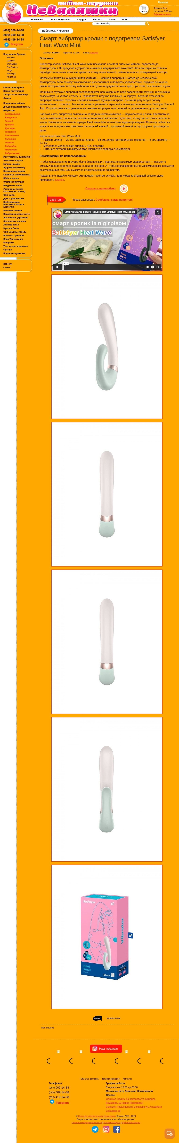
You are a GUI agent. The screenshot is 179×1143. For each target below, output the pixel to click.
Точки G (9, 121)
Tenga (9, 70)
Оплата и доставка (60, 19)
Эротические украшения (15, 217)
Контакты (97, 19)
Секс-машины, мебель (14, 232)
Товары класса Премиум (15, 94)
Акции (112, 19)
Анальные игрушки (13, 160)
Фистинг (7, 250)
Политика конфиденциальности (87, 1122)
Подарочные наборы (14, 103)
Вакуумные (11, 117)
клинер (59, 179)
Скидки (7, 98)
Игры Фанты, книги (13, 239)
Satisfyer (94, 53)
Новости (7, 264)
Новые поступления (13, 91)
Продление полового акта (16, 214)
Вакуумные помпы (12, 185)
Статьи (7, 267)
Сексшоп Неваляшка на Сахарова (125, 1106)
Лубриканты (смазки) (14, 167)
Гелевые (9, 142)
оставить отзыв (113, 1018)
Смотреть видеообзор (101, 188)
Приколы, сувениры (13, 235)
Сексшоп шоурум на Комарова (123, 1099)
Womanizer (12, 64)
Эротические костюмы (14, 221)
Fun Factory (12, 67)
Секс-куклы (9, 195)
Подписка (163, 2)
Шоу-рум (81, 19)
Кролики (9, 125)
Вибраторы (9, 110)
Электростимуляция (13, 182)
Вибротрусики (12, 153)
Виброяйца (11, 146)
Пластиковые (12, 135)
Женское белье (11, 225)
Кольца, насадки (11, 164)
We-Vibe (11, 57)
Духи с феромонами (13, 198)
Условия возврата (111, 1122)
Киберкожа (10, 132)
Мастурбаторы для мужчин (17, 157)
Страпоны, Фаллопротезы (16, 175)
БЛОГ (125, 19)
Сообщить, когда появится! (114, 199)
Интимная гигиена (12, 210)
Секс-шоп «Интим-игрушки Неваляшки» (97, 1116)
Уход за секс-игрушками (15, 246)
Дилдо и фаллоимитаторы (16, 107)
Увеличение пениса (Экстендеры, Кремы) (14, 190)
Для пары (10, 128)
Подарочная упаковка (14, 253)
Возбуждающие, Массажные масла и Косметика (13, 204)
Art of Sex (11, 77)
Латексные (10, 139)
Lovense (10, 61)
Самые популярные (13, 87)
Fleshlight (11, 73)
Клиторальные (12, 114)
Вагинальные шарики (14, 171)
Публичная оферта (131, 1122)
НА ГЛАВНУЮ (37, 19)
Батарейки (8, 242)
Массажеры (11, 150)
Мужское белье (11, 228)
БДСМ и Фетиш (11, 178)
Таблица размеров (111, 1079)
